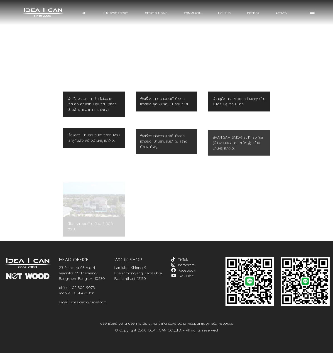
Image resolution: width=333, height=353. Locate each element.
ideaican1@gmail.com (89, 302)
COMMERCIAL (193, 13)
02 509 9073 (83, 287)
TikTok (183, 259)
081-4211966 (84, 293)
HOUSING (224, 13)
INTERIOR (253, 13)
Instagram (186, 265)
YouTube (186, 276)
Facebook (187, 270)
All (84, 13)
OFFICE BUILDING (156, 13)
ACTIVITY (281, 13)
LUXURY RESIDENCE (115, 13)
